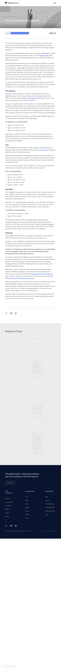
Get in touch (10, 482)
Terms (43, 531)
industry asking (44, 55)
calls (9, 94)
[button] (54, 3)
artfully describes (32, 98)
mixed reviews (43, 150)
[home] (12, 3)
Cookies (53, 531)
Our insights (8, 76)
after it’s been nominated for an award (22, 278)
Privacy (48, 531)
